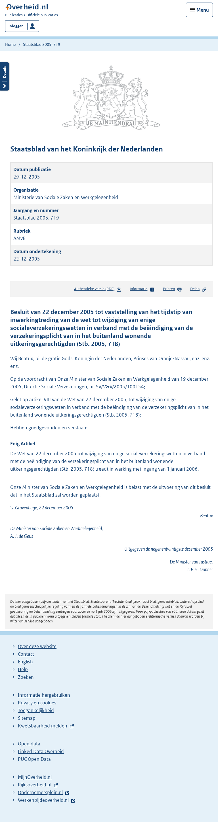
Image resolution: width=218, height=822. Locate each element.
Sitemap (26, 718)
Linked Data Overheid (41, 751)
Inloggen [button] (16, 26)
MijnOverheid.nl (35, 777)
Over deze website (37, 646)
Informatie (142, 289)
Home (10, 44)
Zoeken (26, 677)
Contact (26, 654)
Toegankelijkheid (36, 710)
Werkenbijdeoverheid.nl (43, 800)
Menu (202, 10)
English (25, 662)
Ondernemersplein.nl (40, 792)
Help (23, 669)
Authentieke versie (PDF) (97, 290)
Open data (29, 744)
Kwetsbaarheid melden (42, 726)
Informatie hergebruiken (44, 695)
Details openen (4, 76)
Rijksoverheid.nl (34, 785)
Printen (172, 289)
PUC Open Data (34, 759)
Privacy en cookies (37, 703)
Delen (198, 289)
